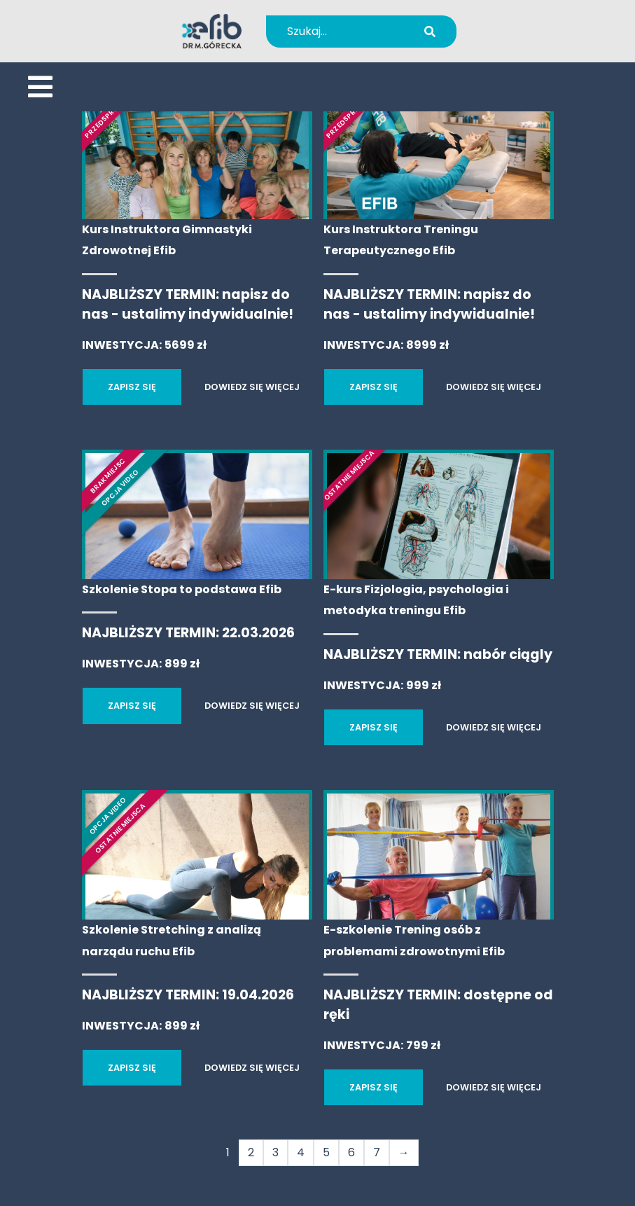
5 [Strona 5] (326, 1152)
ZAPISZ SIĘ (132, 387)
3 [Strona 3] (275, 1152)
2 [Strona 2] (251, 1152)
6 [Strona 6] (351, 1152)
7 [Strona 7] (376, 1152)
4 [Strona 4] (301, 1152)
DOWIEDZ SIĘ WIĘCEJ (252, 387)
